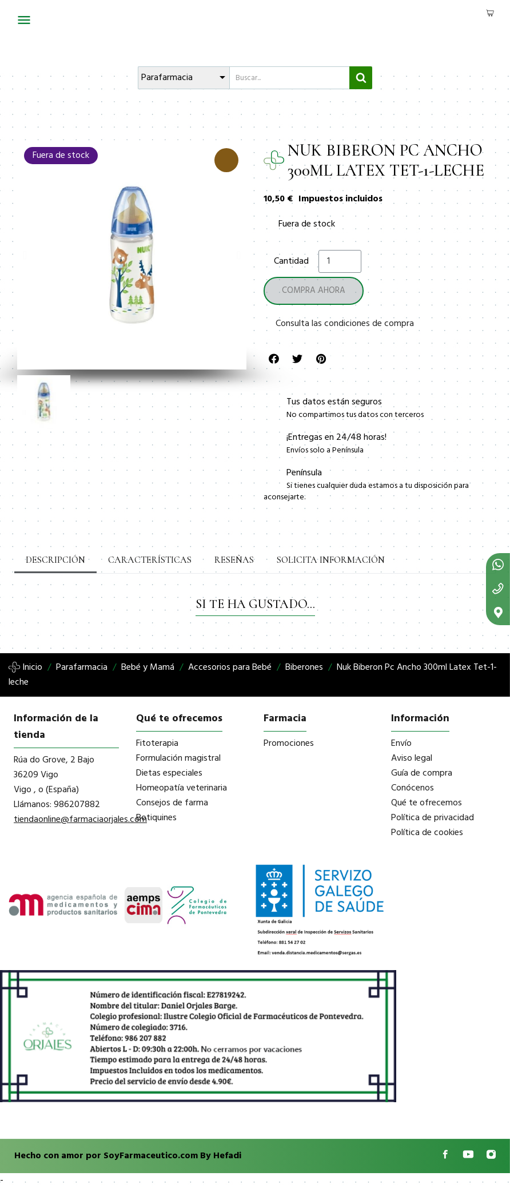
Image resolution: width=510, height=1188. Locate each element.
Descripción (55, 560)
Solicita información (327, 560)
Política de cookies (427, 832)
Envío (401, 743)
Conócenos (412, 788)
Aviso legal (411, 758)
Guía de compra (421, 773)
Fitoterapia (157, 743)
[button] (25, 255)
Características (149, 560)
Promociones (289, 743)
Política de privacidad (432, 817)
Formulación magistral (178, 758)
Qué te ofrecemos (426, 803)
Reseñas (232, 560)
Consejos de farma (172, 803)
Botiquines (156, 817)
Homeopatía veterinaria (181, 788)
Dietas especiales (169, 773)
